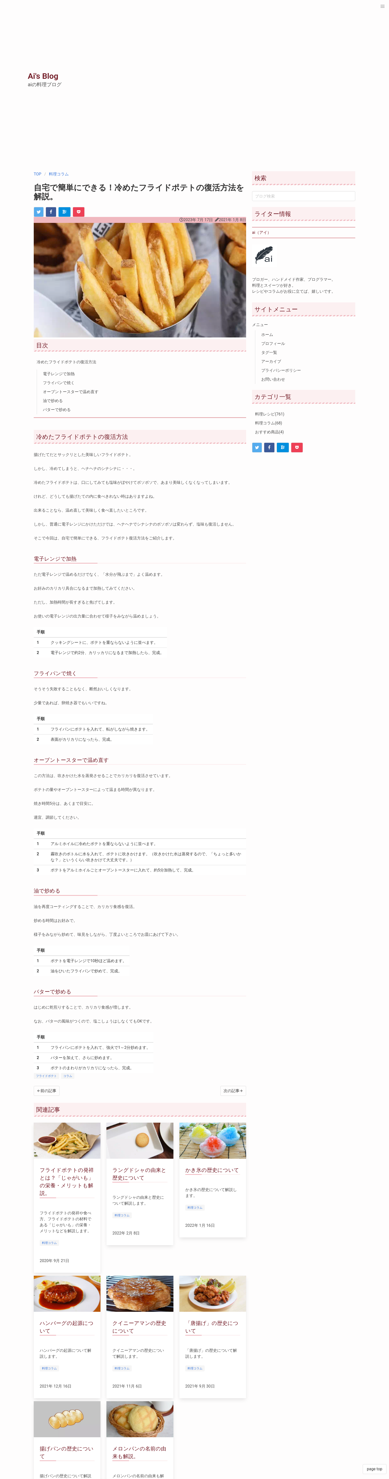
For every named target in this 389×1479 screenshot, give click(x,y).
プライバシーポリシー (281, 370)
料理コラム (59, 174)
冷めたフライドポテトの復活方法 (66, 362)
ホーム (267, 334)
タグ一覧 (269, 352)
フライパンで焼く (59, 382)
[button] (382, 6)
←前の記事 (46, 1090)
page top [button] (374, 1469)
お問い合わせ (273, 379)
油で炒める (53, 400)
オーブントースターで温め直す (70, 391)
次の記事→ (233, 1090)
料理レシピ (269, 414)
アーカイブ (271, 361)
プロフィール (273, 343)
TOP (37, 174)
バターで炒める (57, 409)
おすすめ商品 (269, 432)
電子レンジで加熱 (59, 373)
